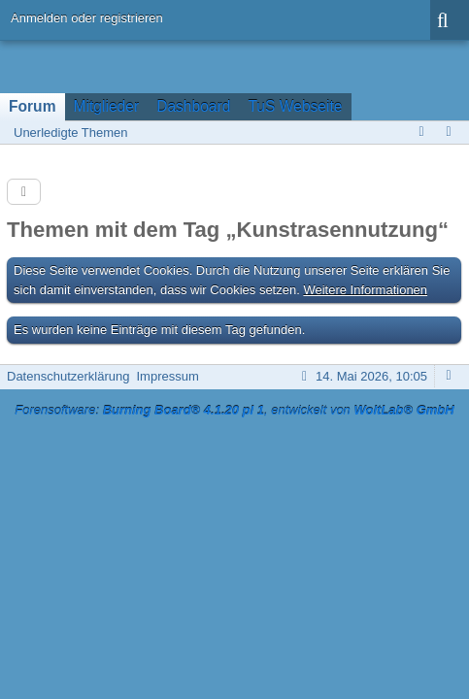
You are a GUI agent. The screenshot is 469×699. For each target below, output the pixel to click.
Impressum (167, 376)
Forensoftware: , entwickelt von (234, 410)
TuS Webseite (295, 106)
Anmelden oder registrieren (87, 18)
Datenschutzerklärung (68, 376)
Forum (32, 106)
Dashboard (193, 106)
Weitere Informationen (365, 290)
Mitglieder (107, 106)
